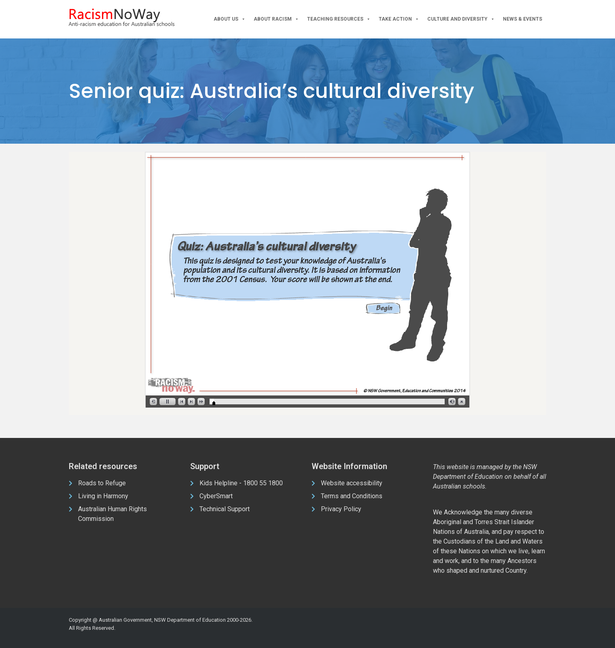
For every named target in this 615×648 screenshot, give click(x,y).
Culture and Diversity (461, 19)
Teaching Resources (339, 19)
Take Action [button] (399, 19)
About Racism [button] (276, 19)
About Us (230, 19)
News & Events (522, 19)
